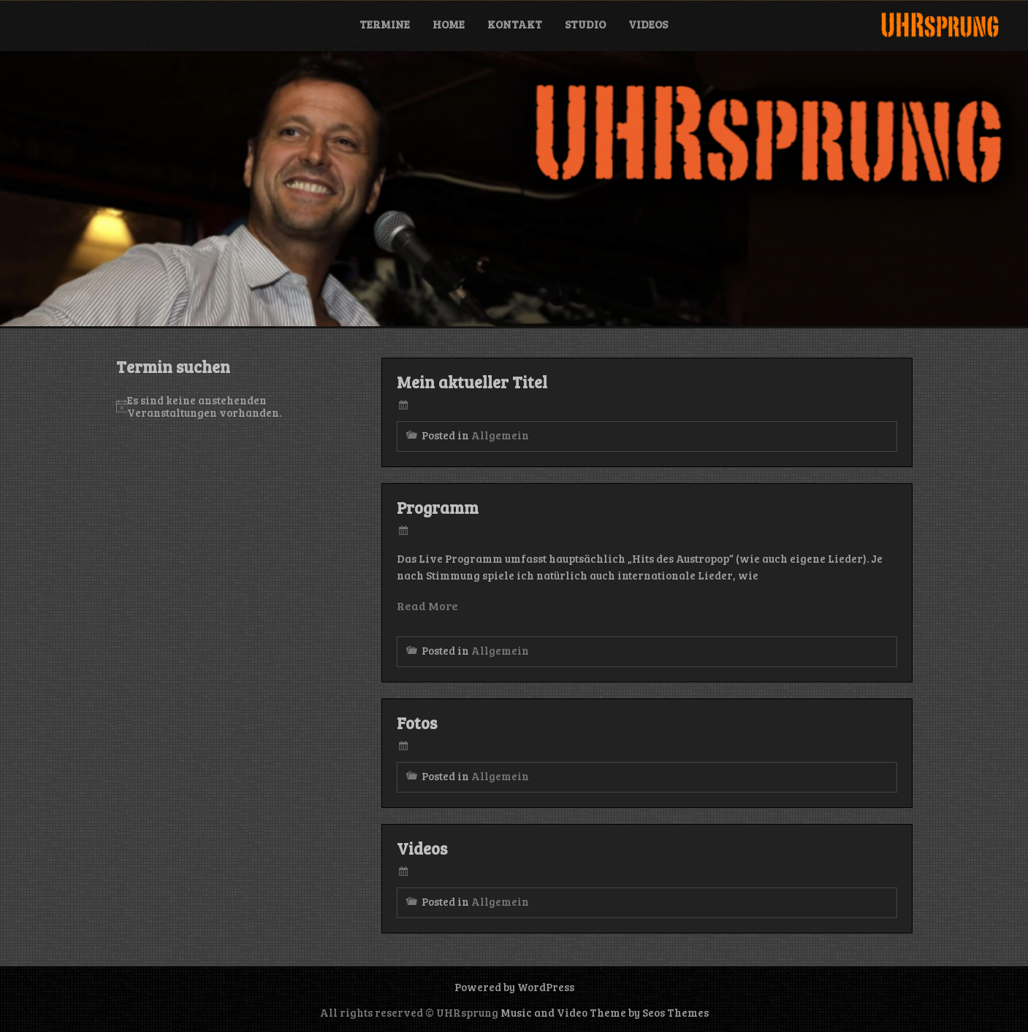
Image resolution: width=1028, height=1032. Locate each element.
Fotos (417, 722)
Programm (438, 507)
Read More (427, 605)
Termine (384, 24)
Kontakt (514, 24)
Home (449, 24)
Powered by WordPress (514, 986)
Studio (585, 24)
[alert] (227, 407)
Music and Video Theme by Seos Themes (604, 1012)
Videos (648, 24)
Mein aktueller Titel (472, 382)
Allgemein (500, 435)
